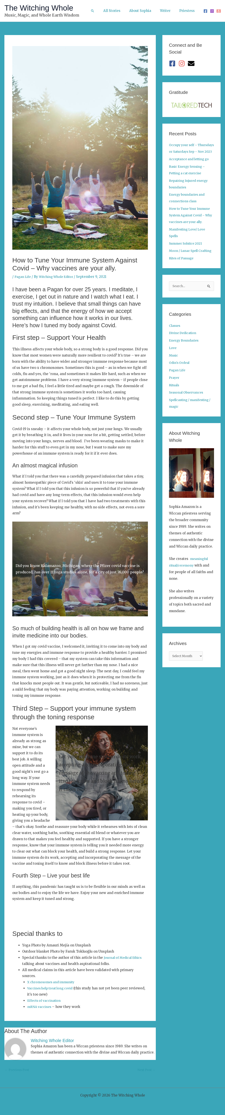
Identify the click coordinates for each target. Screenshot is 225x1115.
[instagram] (182, 63)
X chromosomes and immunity (52, 982)
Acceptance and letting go (191, 166)
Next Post (145, 1070)
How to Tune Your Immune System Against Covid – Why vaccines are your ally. (191, 221)
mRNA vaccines (40, 1007)
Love (173, 361)
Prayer (174, 391)
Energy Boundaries (185, 354)
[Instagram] (212, 11)
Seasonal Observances (187, 406)
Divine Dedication (184, 346)
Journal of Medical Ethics (124, 957)
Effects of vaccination (45, 1000)
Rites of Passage (182, 271)
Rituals (174, 399)
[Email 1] (219, 11)
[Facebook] (205, 11)
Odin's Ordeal (180, 376)
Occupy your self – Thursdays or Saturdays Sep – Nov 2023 (189, 151)
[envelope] (192, 63)
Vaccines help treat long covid (52, 988)
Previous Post (18, 1070)
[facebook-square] (173, 63)
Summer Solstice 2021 (187, 250)
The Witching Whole (38, 8)
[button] (101, 11)
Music (174, 369)
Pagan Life (24, 277)
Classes (175, 339)
